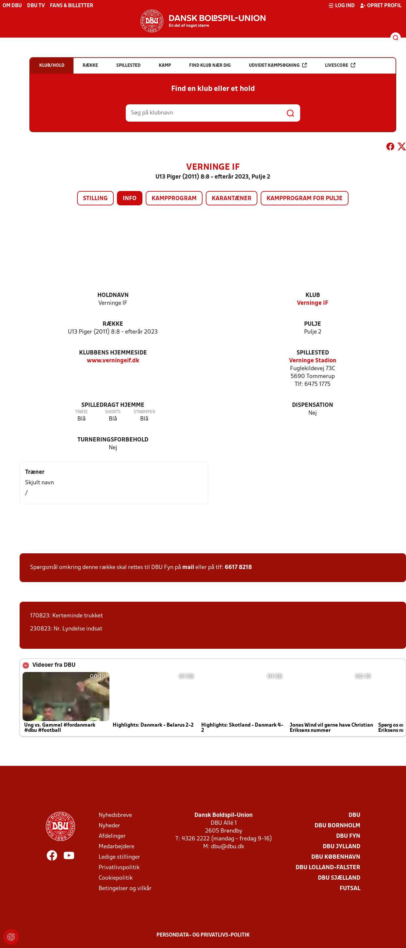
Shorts (113, 412)
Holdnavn (113, 295)
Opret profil (380, 6)
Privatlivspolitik (119, 867)
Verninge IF (312, 303)
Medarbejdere (116, 847)
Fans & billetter (71, 6)
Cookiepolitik (116, 878)
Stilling (95, 198)
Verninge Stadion (312, 361)
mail (188, 567)
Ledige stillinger (119, 857)
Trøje (81, 412)
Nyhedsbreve (115, 815)
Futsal (350, 888)
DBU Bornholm (337, 826)
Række (113, 324)
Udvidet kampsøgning (278, 65)
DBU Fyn (348, 836)
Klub (312, 295)
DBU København (335, 857)
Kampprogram (174, 198)
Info (130, 198)
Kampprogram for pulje (305, 198)
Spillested (313, 353)
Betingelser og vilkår (125, 888)
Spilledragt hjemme (112, 405)
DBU (354, 815)
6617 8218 (238, 567)
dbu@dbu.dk (227, 847)
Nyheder (109, 826)
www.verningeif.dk (113, 361)
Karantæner (232, 198)
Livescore (340, 65)
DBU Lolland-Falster (328, 867)
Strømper (144, 412)
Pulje (312, 324)
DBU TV (36, 6)
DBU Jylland (341, 847)
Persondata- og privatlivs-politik (203, 935)
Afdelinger (112, 836)
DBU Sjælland (339, 878)
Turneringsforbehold (112, 440)
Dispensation (312, 405)
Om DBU (12, 6)
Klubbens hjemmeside (113, 353)
